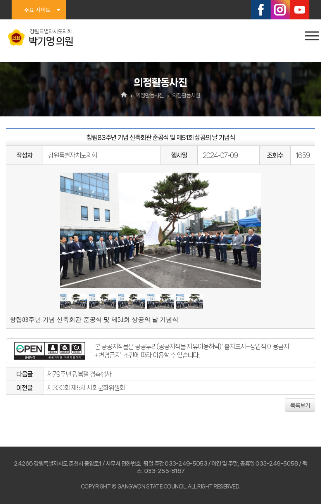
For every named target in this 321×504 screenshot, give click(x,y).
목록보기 (300, 405)
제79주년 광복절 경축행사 (79, 374)
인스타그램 (280, 9)
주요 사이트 (37, 10)
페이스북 (261, 9)
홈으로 (124, 95)
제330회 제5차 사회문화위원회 (86, 387)
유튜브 (299, 9)
